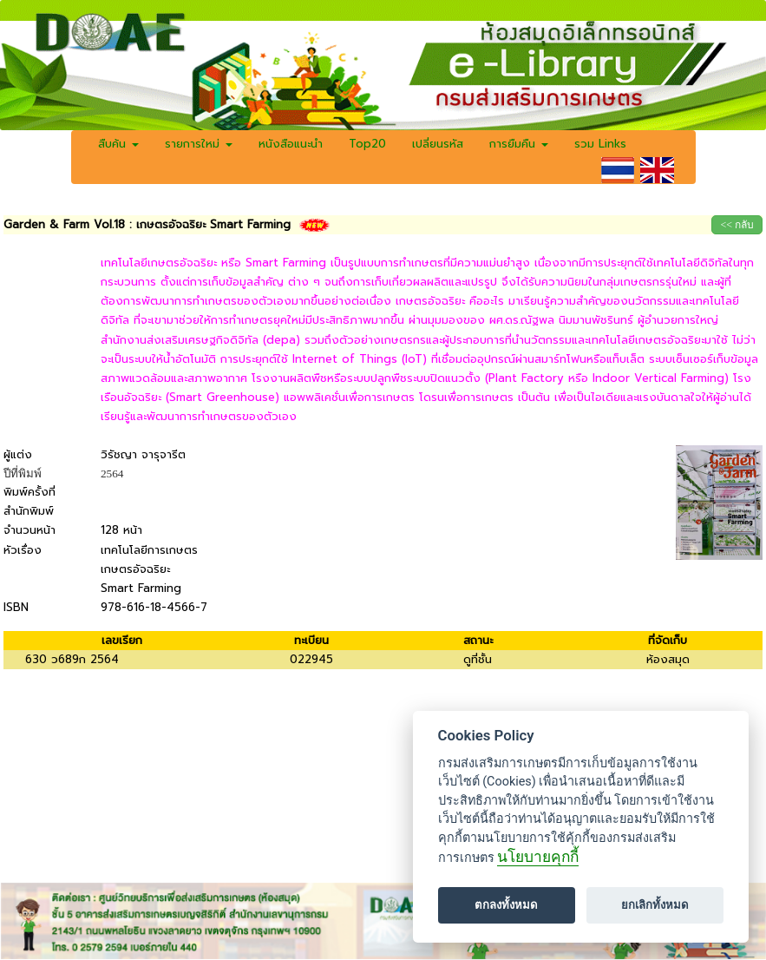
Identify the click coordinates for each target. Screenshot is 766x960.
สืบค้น (118, 143)
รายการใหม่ (198, 143)
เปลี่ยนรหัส (437, 143)
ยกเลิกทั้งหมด (655, 904)
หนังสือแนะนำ (291, 143)
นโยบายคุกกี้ (538, 856)
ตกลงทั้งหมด (506, 904)
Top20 (367, 143)
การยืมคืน (518, 143)
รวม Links (600, 143)
